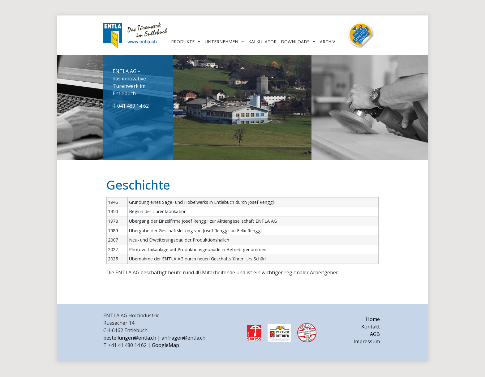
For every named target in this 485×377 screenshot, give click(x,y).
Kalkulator (262, 42)
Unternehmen (224, 41)
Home (373, 319)
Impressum (367, 341)
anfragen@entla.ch (183, 337)
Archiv (327, 42)
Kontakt (370, 326)
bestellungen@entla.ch (129, 337)
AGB (375, 334)
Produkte (185, 41)
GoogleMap (165, 345)
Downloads (298, 41)
